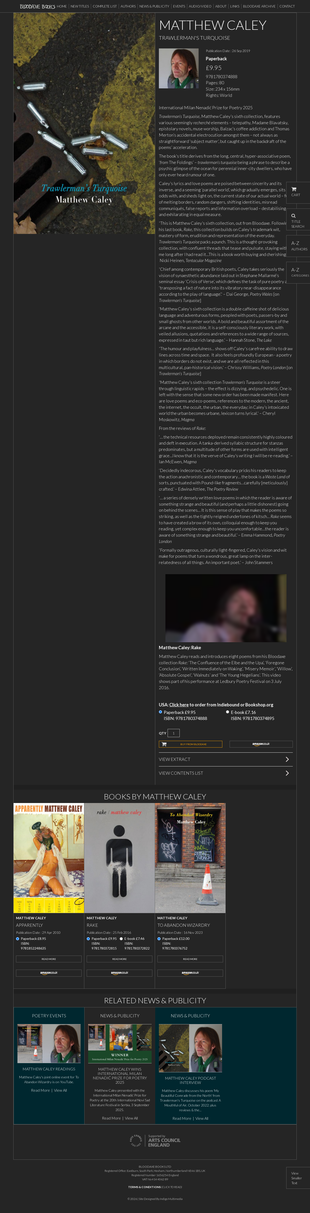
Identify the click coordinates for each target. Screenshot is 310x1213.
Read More (49, 959)
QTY (162, 733)
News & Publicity (154, 6)
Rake (92, 925)
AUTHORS (298, 245)
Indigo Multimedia (171, 1199)
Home (62, 6)
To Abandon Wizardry (183, 925)
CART (295, 192)
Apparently (29, 925)
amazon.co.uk (261, 744)
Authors (128, 6)
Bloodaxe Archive (259, 6)
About (220, 6)
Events (179, 6)
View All (60, 1090)
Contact (287, 6)
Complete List (105, 6)
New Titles (80, 6)
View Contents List (181, 773)
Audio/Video (200, 6)
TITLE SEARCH (297, 219)
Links (234, 6)
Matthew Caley (31, 918)
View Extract (174, 759)
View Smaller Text (296, 1178)
